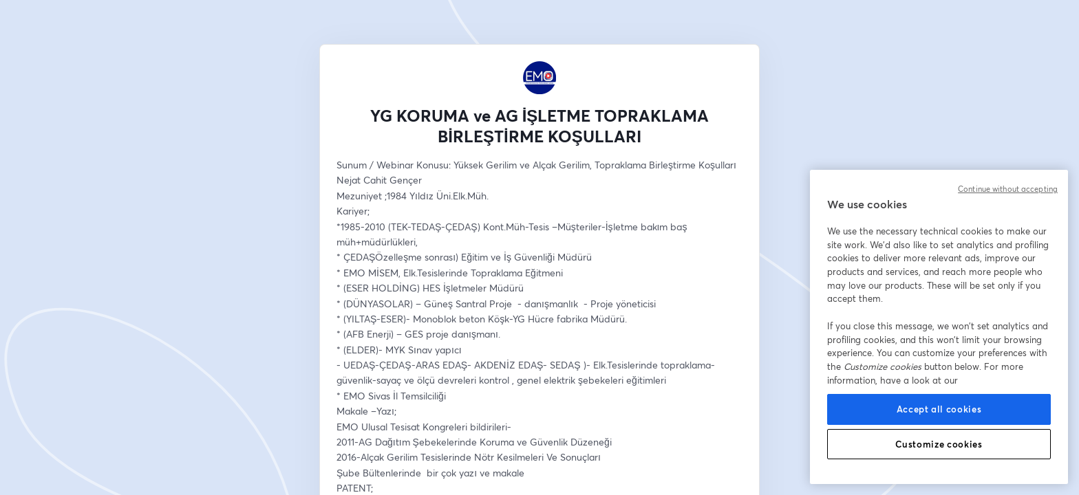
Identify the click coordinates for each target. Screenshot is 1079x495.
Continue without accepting (1008, 189)
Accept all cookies (939, 409)
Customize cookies (938, 444)
